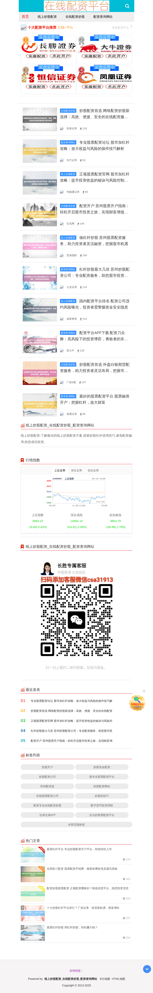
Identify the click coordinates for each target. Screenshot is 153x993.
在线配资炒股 (75, 16)
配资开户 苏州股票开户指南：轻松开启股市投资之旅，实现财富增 (71, 741)
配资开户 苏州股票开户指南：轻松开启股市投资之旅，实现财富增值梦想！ (94, 212)
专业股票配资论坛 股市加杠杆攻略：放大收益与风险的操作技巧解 (71, 701)
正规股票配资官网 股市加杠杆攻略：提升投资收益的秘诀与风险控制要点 (94, 180)
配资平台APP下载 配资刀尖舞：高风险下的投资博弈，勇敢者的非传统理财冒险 (94, 339)
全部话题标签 (76, 824)
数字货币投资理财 (102, 805)
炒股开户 (47, 767)
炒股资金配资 (101, 767)
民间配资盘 (47, 786)
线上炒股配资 (47, 16)
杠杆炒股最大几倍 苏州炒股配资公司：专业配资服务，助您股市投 (71, 731)
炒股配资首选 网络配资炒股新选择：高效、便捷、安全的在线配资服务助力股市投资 (94, 117)
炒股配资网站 (101, 786)
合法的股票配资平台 (101, 815)
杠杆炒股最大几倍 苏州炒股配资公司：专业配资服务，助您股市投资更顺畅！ (94, 275)
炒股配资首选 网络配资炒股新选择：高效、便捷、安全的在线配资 (71, 711)
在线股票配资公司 (47, 796)
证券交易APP (47, 815)
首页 (25, 16)
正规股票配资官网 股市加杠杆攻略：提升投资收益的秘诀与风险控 (71, 721)
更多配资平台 (122, 27)
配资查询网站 (103, 16)
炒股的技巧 (102, 796)
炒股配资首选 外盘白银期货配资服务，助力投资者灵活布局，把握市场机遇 (94, 371)
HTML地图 (118, 979)
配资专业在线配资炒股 (47, 805)
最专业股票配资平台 (101, 776)
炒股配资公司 (47, 776)
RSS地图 (105, 979)
